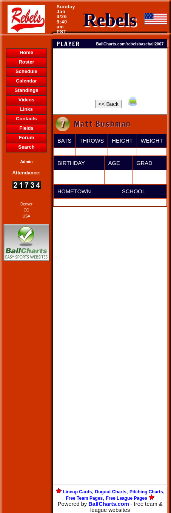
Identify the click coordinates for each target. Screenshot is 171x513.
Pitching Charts (146, 491)
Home (26, 52)
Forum (26, 137)
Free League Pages (126, 498)
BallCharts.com (108, 504)
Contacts (26, 118)
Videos (26, 100)
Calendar (26, 81)
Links (26, 109)
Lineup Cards (77, 491)
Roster (26, 62)
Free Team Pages (84, 498)
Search (26, 147)
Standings (27, 90)
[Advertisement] (26, 393)
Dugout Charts (110, 491)
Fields (26, 128)
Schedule (26, 71)
